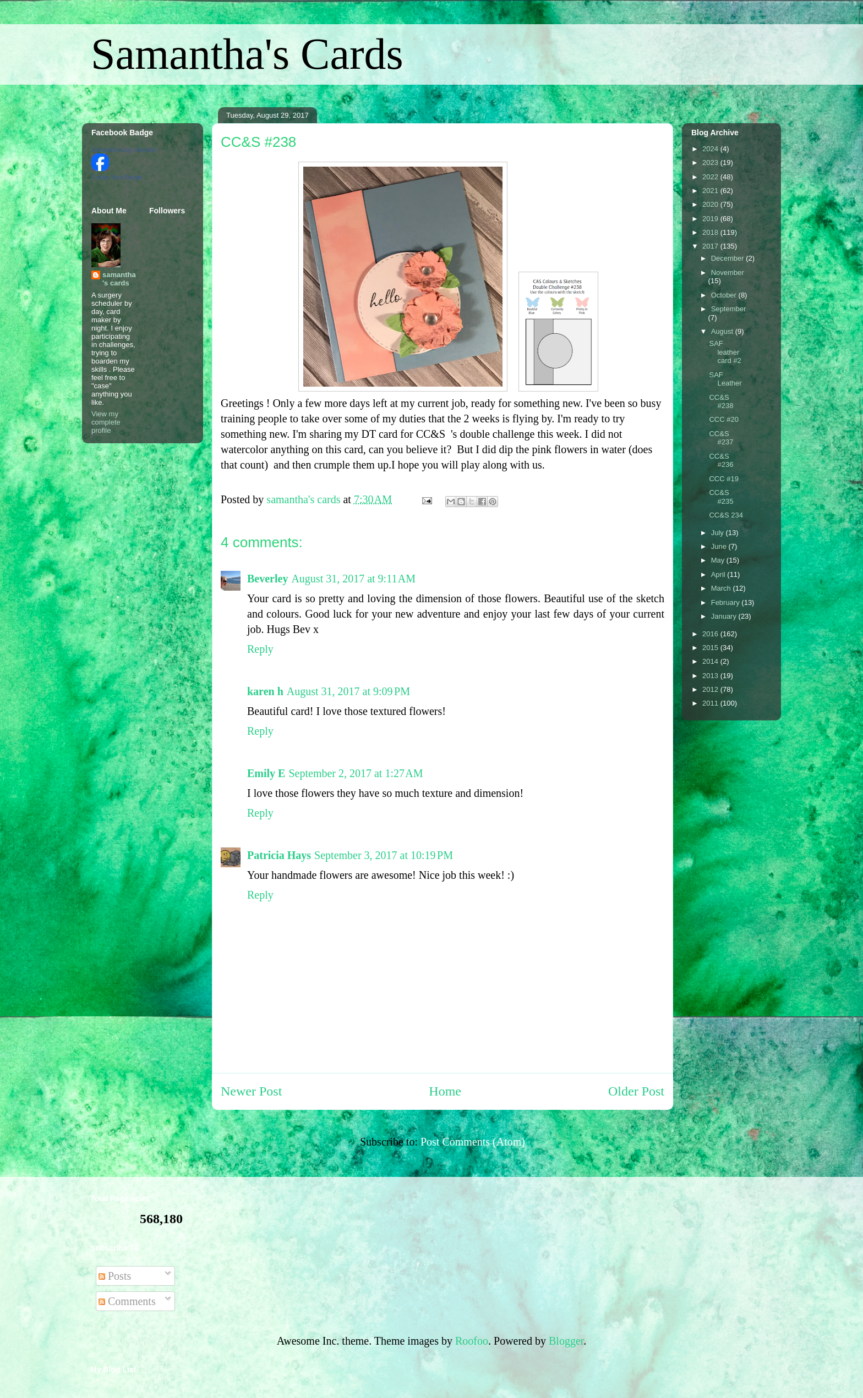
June (720, 546)
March (722, 588)
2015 (711, 647)
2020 (711, 204)
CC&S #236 (721, 460)
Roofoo (471, 1341)
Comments (127, 1301)
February (726, 602)
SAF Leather (725, 379)
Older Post (636, 1091)
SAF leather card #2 (725, 352)
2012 (711, 689)
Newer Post (251, 1091)
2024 (711, 149)
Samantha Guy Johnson (123, 149)
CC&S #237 (721, 438)
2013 (711, 676)
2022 (711, 177)
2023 (711, 162)
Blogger (566, 1341)
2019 (711, 218)
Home (445, 1091)
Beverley (267, 579)
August (723, 331)
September (728, 309)
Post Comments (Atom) (472, 1142)
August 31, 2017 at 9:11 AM (353, 579)
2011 (711, 703)
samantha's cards (119, 279)
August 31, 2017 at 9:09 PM (348, 691)
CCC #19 (723, 479)
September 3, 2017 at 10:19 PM (383, 855)
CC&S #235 (721, 496)
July (718, 533)
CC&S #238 (721, 401)
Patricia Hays (279, 855)
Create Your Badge (117, 177)
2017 (711, 246)
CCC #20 (723, 419)
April (719, 574)
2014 (711, 661)
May (719, 560)
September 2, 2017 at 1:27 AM (355, 773)
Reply (260, 649)
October (725, 295)
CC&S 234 (725, 515)
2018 (711, 232)
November (727, 272)
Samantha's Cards (247, 54)
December (728, 258)
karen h (265, 691)
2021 (711, 190)
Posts (115, 1276)
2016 (711, 634)
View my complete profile (106, 422)
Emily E (266, 773)
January (725, 616)
